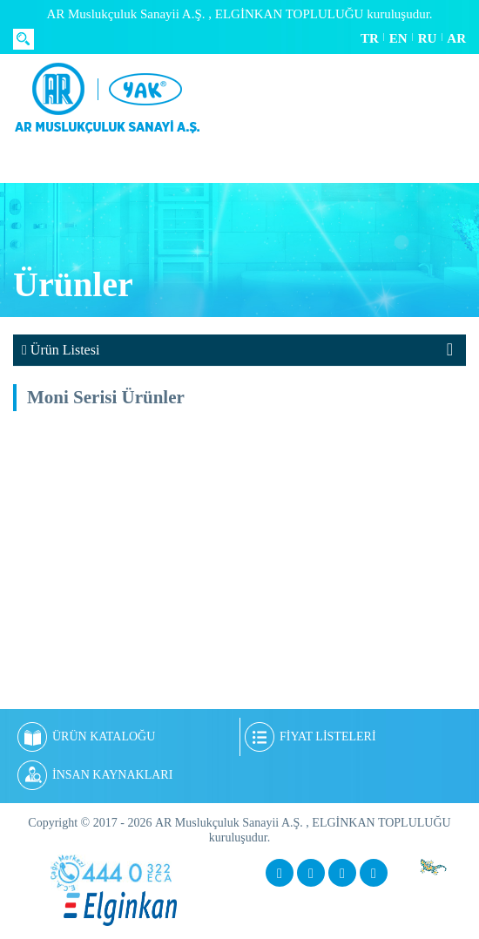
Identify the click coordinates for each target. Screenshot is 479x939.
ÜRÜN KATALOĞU (86, 737)
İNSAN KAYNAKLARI (94, 775)
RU (427, 38)
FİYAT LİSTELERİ (310, 737)
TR (370, 38)
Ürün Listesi (60, 349)
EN (398, 38)
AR (456, 38)
